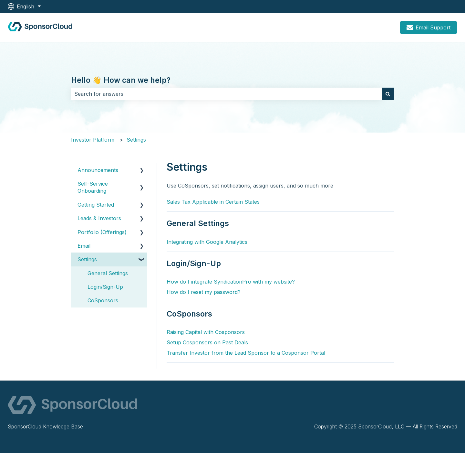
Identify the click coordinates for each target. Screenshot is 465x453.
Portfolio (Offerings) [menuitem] (102, 232)
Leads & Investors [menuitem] (99, 218)
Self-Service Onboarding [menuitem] (93, 187)
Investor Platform (92, 139)
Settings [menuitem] (87, 259)
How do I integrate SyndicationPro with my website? (231, 281)
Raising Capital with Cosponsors (206, 332)
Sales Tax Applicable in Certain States (213, 202)
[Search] (388, 94)
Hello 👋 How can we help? (120, 80)
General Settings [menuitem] (108, 273)
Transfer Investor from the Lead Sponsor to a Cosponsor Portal (246, 353)
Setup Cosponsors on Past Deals (207, 342)
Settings (136, 139)
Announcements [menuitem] (98, 170)
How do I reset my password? (204, 292)
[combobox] (226, 94)
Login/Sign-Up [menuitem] (105, 287)
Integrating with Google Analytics (207, 242)
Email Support (428, 27)
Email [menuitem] (84, 246)
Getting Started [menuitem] (96, 204)
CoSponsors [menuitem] (103, 300)
